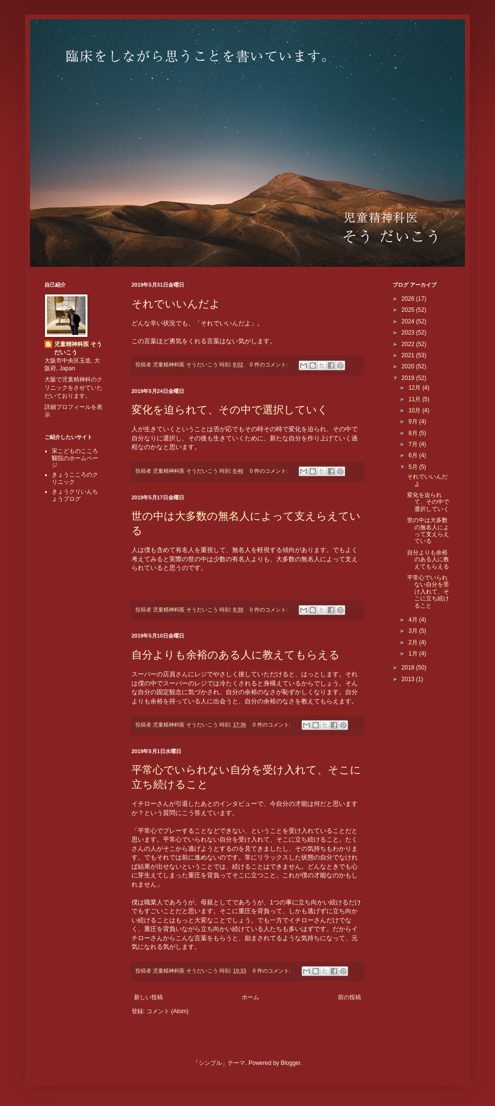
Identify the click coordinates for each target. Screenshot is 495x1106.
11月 (415, 399)
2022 (409, 344)
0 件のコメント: (269, 364)
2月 (413, 642)
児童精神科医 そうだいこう (78, 348)
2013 (409, 679)
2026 (409, 298)
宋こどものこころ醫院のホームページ (75, 458)
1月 (413, 653)
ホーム (250, 997)
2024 (409, 321)
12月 (415, 387)
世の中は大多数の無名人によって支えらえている (428, 530)
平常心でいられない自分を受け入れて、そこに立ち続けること (428, 591)
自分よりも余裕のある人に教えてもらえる (235, 655)
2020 (409, 366)
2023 (409, 332)
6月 (413, 455)
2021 (409, 355)
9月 (413, 421)
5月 (413, 467)
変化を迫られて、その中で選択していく (229, 410)
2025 (409, 309)
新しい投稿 (148, 997)
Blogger (291, 1063)
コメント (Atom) (167, 1011)
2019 (409, 378)
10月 (415, 410)
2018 (409, 667)
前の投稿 (349, 997)
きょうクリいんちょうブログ (75, 495)
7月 (413, 444)
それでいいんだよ (175, 304)
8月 (413, 433)
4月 (413, 619)
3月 (413, 630)
